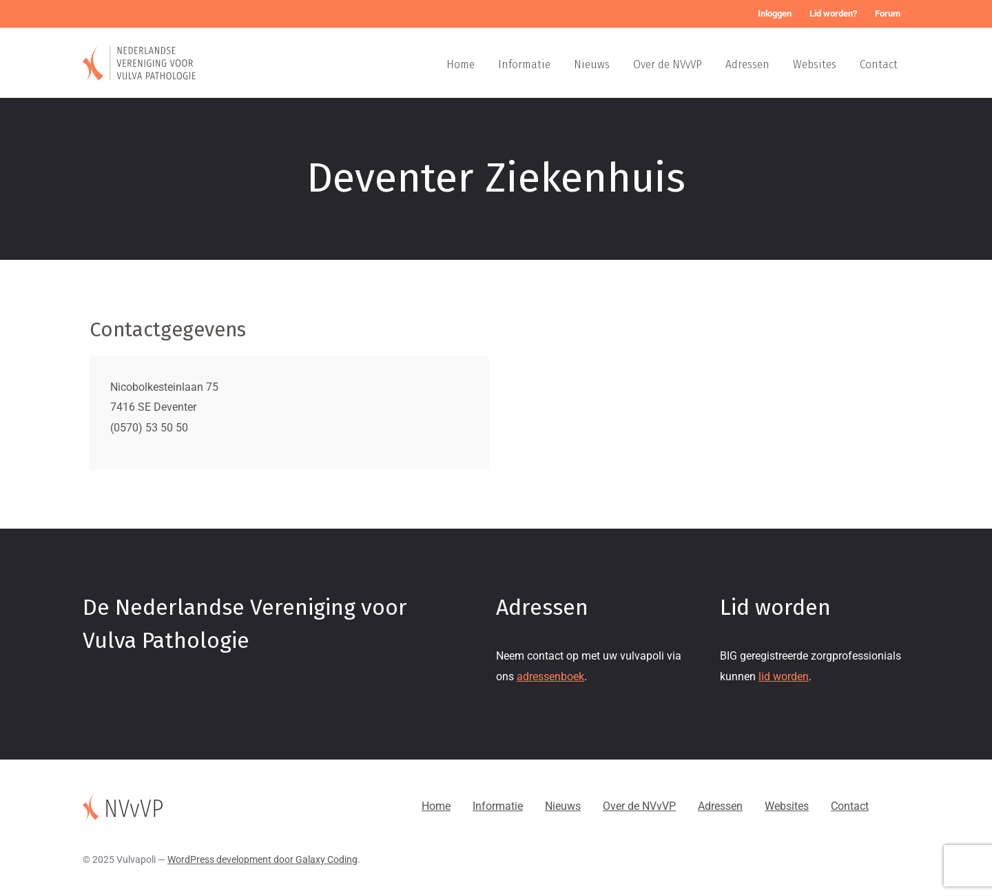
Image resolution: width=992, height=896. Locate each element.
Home (460, 64)
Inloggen (775, 13)
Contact (879, 64)
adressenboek (550, 676)
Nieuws (592, 64)
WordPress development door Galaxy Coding (262, 859)
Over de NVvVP (667, 64)
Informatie (524, 64)
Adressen (747, 64)
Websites (814, 64)
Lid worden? (833, 13)
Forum (887, 13)
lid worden (783, 676)
